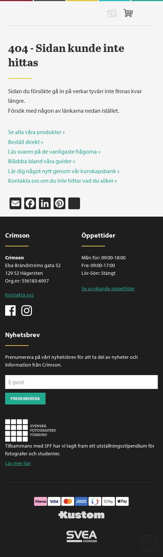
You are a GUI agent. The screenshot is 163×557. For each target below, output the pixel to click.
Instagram (26, 310)
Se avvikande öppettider (108, 288)
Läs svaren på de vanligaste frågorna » (54, 151)
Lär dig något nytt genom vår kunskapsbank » (64, 171)
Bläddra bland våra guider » (41, 161)
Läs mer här (18, 463)
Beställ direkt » (25, 142)
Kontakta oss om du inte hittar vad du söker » (62, 180)
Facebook (10, 310)
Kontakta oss (19, 294)
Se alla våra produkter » (36, 132)
